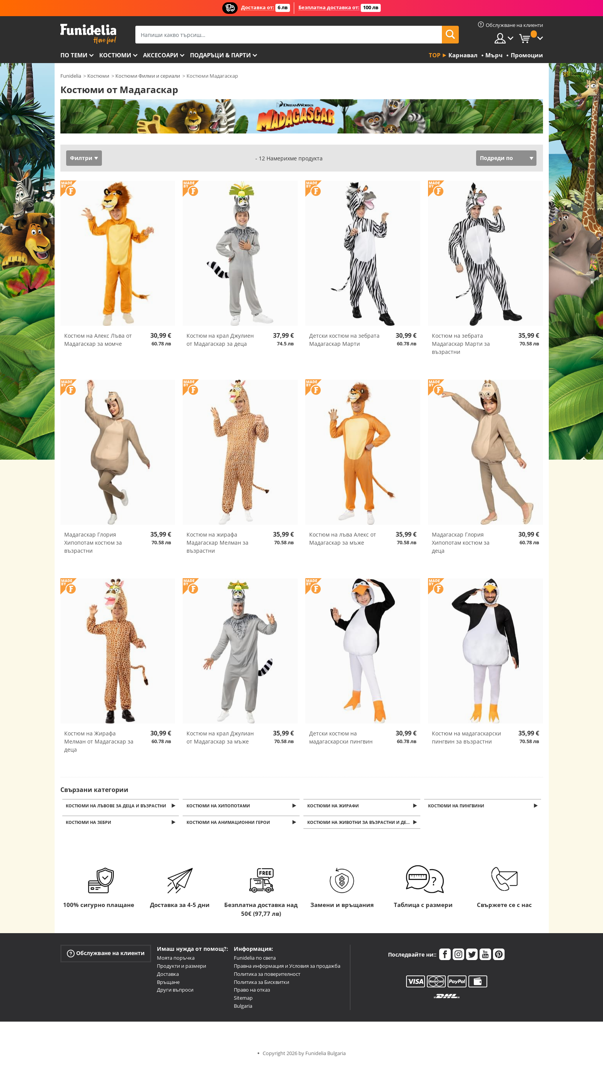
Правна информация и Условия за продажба (287, 968)
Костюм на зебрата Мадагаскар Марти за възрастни (461, 343)
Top (434, 55)
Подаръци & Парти (220, 55)
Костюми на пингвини (457, 806)
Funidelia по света (255, 960)
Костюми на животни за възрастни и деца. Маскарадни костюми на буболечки (364, 824)
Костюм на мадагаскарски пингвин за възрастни (466, 737)
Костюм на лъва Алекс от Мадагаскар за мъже (342, 538)
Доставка (168, 976)
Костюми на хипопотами (219, 806)
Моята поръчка (176, 960)
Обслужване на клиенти (106, 956)
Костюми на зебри (90, 824)
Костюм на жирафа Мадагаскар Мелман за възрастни (217, 542)
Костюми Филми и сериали (147, 75)
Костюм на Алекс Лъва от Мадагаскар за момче (98, 339)
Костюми (115, 55)
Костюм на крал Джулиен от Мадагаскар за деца (220, 339)
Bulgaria (243, 1008)
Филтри (81, 158)
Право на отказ (252, 992)
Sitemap (243, 1000)
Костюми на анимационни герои (229, 824)
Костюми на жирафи (334, 806)
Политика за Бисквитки (261, 984)
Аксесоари (160, 55)
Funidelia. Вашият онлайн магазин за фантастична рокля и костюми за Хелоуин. (88, 34)
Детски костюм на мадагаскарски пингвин (341, 737)
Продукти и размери (181, 968)
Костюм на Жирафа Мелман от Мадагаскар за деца (98, 741)
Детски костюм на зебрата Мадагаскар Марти (344, 339)
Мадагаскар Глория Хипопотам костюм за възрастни (93, 542)
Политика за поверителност (267, 976)
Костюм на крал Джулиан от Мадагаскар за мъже (220, 737)
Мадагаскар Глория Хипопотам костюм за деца (461, 542)
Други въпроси (175, 992)
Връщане (168, 984)
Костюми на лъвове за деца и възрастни (117, 806)
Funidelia (70, 75)
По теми (73, 55)
